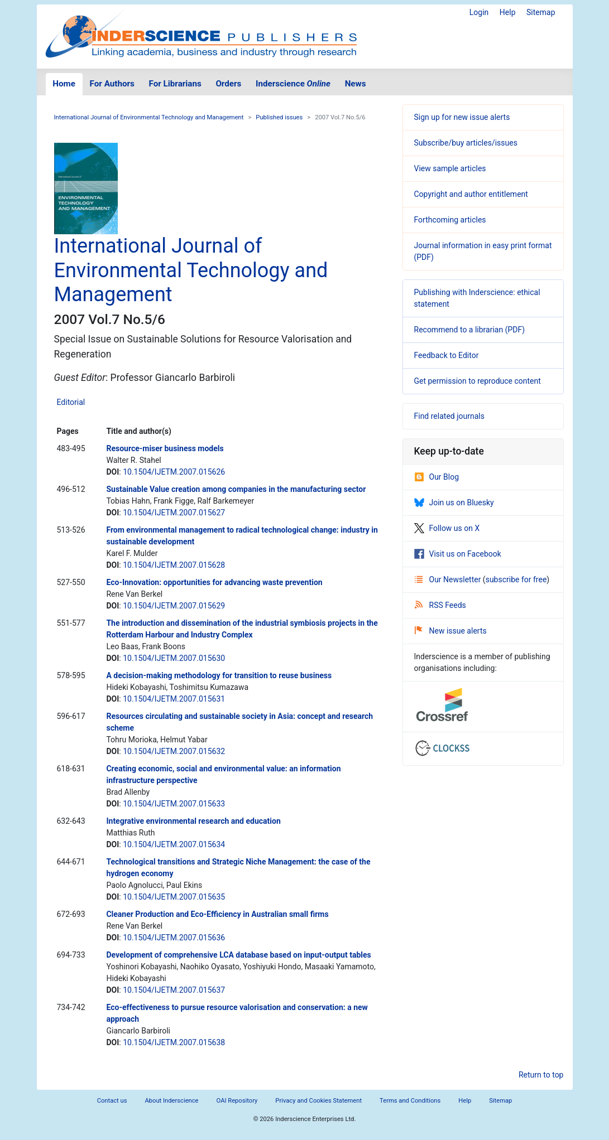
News (355, 84)
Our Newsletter (449, 579)
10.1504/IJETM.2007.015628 (174, 565)
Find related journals (449, 416)
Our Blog (436, 476)
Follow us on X (447, 528)
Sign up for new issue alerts (462, 117)
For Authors (112, 84)
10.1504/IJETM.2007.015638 (174, 1042)
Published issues (279, 117)
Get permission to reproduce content (477, 380)
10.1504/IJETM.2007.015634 (174, 844)
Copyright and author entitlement (471, 194)
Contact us (112, 1100)
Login (479, 12)
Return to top (541, 1074)
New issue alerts (451, 630)
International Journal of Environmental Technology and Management (149, 117)
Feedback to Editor (446, 355)
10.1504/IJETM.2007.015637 (174, 990)
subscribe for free (516, 579)
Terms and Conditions (410, 1100)
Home (63, 84)
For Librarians (174, 84)
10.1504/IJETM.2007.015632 (174, 751)
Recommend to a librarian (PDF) (469, 329)
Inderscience (293, 84)
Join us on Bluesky (454, 502)
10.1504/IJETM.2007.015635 (174, 896)
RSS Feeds (440, 605)
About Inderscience (171, 1100)
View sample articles (450, 168)
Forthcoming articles (450, 219)
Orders (228, 84)
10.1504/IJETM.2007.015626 (174, 471)
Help (508, 12)
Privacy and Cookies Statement (318, 1100)
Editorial (71, 402)
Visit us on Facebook (457, 553)
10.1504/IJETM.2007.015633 (174, 803)
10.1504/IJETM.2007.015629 (174, 605)
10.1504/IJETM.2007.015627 (174, 512)
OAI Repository (237, 1100)
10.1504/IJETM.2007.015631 (174, 698)
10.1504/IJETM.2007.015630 (174, 658)
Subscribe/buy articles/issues (465, 142)
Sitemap (540, 12)
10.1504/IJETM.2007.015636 (174, 937)
